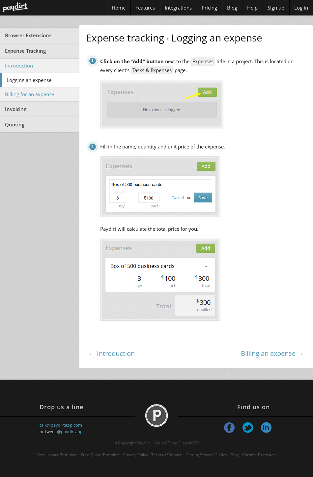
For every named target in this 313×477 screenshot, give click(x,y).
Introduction (19, 65)
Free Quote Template (100, 455)
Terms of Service (166, 455)
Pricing (209, 7)
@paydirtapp (70, 432)
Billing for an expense (29, 94)
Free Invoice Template (57, 455)
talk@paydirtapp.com (61, 425)
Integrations (178, 7)
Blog (232, 7)
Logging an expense (29, 80)
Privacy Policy (135, 455)
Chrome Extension (259, 455)
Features (145, 7)
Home (119, 7)
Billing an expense (268, 353)
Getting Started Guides (206, 455)
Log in (301, 7)
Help (252, 7)
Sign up (276, 7)
